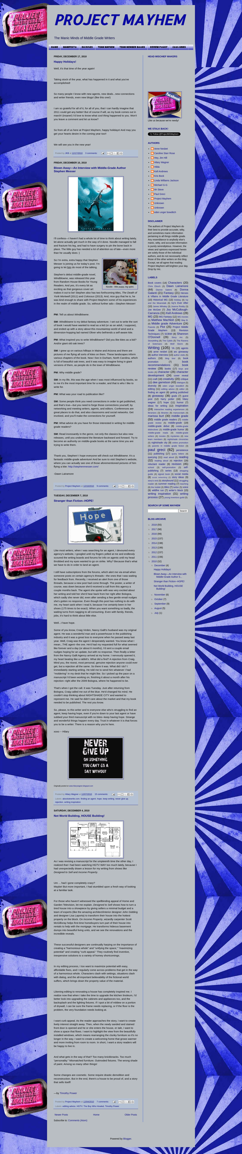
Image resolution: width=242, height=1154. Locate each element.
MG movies (182, 317)
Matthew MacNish (162, 320)
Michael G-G (161, 185)
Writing (153, 348)
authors (152, 358)
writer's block (176, 490)
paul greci (156, 450)
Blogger (127, 1138)
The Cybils (168, 341)
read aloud (169, 457)
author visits (179, 355)
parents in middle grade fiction (168, 446)
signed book (164, 474)
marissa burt (156, 416)
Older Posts (131, 1114)
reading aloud (161, 461)
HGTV (79, 1106)
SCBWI (168, 334)
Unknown (159, 203)
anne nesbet (160, 351)
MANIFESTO (70, 47)
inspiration (181, 405)
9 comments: (103, 486)
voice (185, 487)
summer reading (167, 483)
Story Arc (177, 337)
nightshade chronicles (177, 439)
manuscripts (179, 413)
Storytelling (153, 341)
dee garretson (161, 382)
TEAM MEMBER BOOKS (132, 47)
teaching (184, 484)
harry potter (167, 399)
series (168, 470)
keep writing (108, 799)
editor (182, 389)
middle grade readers (165, 419)
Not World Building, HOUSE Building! (79, 815)
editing (151, 389)
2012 (154, 552)
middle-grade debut (158, 426)
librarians (152, 413)
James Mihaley (160, 306)
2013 (154, 547)
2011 (154, 556)
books (168, 368)
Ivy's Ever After (179, 303)
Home (96, 1114)
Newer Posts (61, 1114)
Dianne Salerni (164, 290)
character (163, 372)
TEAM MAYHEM (106, 47)
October (158, 599)
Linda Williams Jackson (166, 180)
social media (181, 474)
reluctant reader (156, 464)
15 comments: (102, 794)
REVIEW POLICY (158, 47)
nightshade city (159, 442)
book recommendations (168, 363)
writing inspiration (72, 802)
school (151, 467)
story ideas (178, 477)
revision (176, 464)
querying (152, 457)
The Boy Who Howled (94, 1106)
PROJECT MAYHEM (119, 19)
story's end (153, 481)
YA (173, 348)
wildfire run (158, 490)
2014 (154, 543)
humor (180, 402)
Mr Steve (159, 189)
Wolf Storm (176, 344)
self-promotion (169, 467)
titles (166, 487)
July (156, 613)
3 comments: (91, 153)
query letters (178, 454)
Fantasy (169, 293)
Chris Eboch (154, 286)
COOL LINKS (179, 47)
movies (162, 436)
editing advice (69, 1106)
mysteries (174, 436)
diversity (152, 385)
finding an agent (88, 799)
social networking (159, 477)
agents (184, 348)
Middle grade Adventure (166, 323)
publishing (159, 453)
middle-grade (175, 422)
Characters (175, 282)
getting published (179, 392)
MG (150, 316)
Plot (162, 326)
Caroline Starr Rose (164, 153)
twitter (176, 487)
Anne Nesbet (161, 148)
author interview (159, 355)
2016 (154, 533)
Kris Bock (159, 176)
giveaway (158, 395)
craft (155, 379)
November (160, 594)
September (160, 603)
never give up (121, 799)
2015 (154, 538)
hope (99, 799)
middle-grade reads (158, 433)
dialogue (181, 382)
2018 (154, 524)
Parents (151, 327)
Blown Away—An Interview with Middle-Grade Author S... (170, 575)
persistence (182, 450)
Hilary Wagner (72, 794)
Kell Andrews (161, 171)
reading (183, 457)
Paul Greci (159, 194)
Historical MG (160, 299)
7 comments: (103, 1102)
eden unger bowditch (165, 212)
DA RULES (87, 47)
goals (174, 396)
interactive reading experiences (169, 409)
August (158, 608)
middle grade (179, 416)
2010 (154, 561)
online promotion (180, 443)
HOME (54, 47)
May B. (184, 320)
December (160, 565)
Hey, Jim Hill (160, 157)
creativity (168, 379)
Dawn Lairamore (177, 286)
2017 (154, 529)
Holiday (177, 300)
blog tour (170, 358)
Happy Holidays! (65, 61)
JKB (67, 153)
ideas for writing (157, 405)
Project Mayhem (73, 486)
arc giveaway (181, 351)
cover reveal (181, 375)
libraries (165, 413)
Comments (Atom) (77, 1120)
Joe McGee (154, 309)
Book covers (154, 282)
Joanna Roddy (178, 306)
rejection (59, 802)
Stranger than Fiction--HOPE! (73, 500)
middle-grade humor (173, 429)
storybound (167, 480)
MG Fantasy (165, 316)
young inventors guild (174, 497)
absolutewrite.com (71, 799)
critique (184, 379)
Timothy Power (68, 1093)
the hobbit (155, 487)
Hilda (157, 167)
